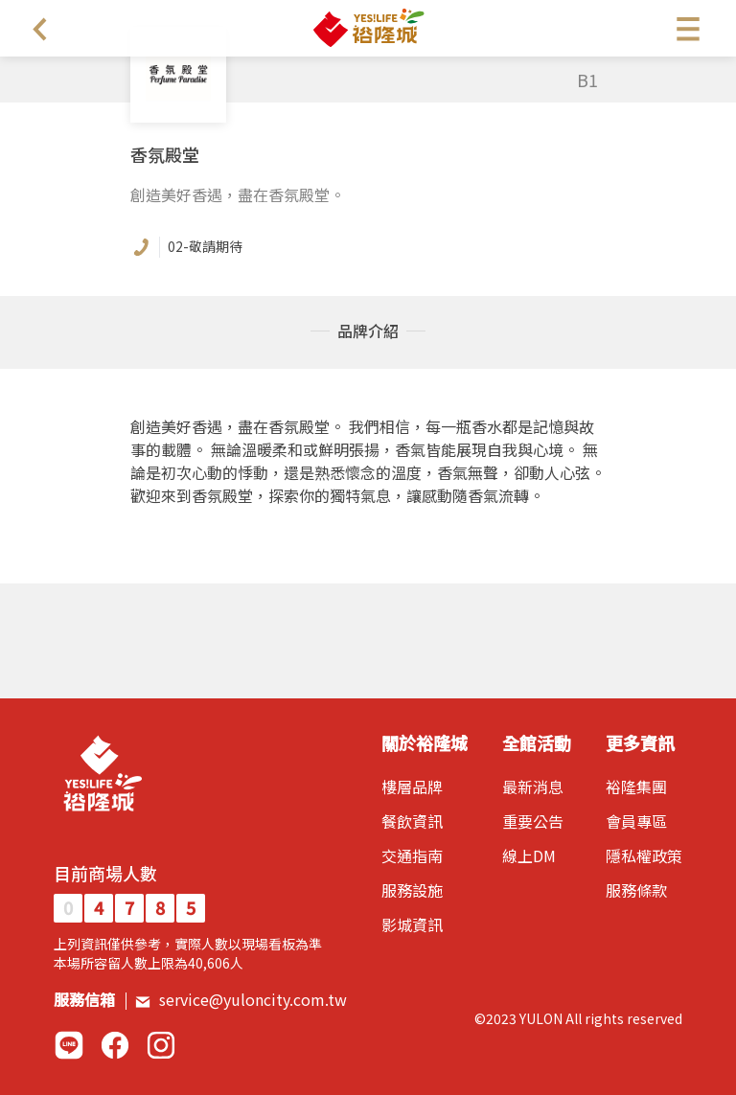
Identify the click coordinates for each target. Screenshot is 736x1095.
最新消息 (533, 786)
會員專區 (636, 821)
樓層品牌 (412, 786)
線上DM (529, 855)
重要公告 (533, 821)
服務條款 (636, 889)
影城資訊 (412, 924)
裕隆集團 (636, 786)
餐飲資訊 (412, 821)
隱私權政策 (644, 855)
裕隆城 (368, 28)
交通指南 (412, 855)
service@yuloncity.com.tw (240, 999)
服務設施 (412, 889)
